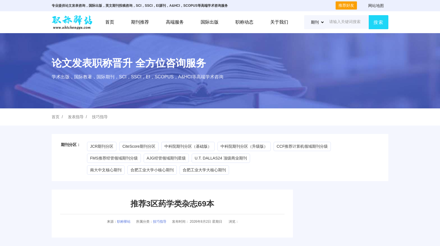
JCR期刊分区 (101, 146)
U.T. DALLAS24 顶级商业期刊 (221, 158)
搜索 (378, 22)
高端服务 (175, 22)
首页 (109, 22)
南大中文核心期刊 (106, 170)
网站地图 (376, 5)
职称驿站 (123, 222)
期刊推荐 (140, 22)
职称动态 (244, 22)
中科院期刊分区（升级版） (244, 146)
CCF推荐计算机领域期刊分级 (302, 146)
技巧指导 (100, 117)
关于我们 (279, 22)
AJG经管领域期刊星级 (166, 158)
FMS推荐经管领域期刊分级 (114, 158)
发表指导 (76, 117)
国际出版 (210, 22)
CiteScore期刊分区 (138, 146)
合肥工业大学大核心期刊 (204, 170)
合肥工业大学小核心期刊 (152, 170)
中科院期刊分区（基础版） (188, 146)
